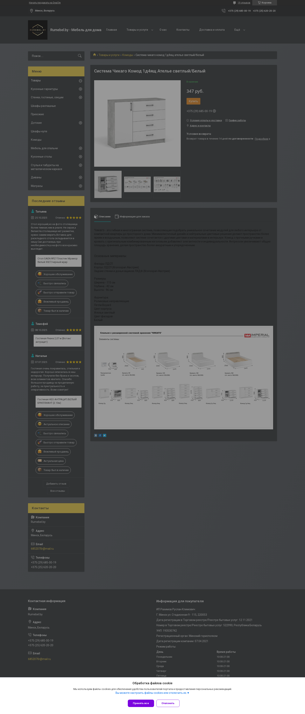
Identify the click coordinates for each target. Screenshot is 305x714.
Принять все (141, 703)
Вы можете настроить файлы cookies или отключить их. (151, 694)
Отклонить (169, 703)
